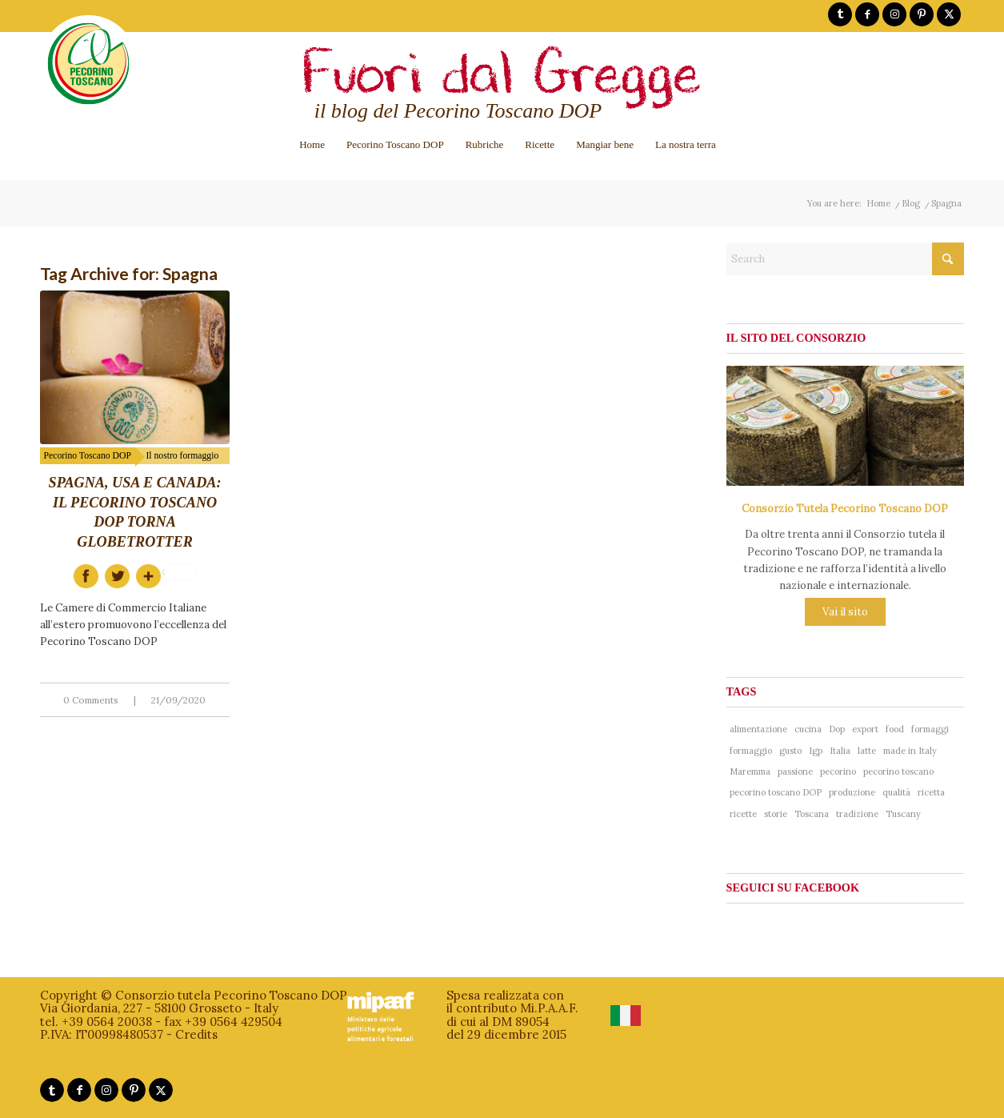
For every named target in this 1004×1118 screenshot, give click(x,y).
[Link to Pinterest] (922, 14)
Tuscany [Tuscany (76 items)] (903, 813)
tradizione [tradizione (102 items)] (857, 813)
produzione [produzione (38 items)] (852, 792)
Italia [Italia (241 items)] (840, 750)
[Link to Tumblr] (840, 14)
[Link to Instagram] (894, 14)
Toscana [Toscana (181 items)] (811, 813)
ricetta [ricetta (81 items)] (931, 792)
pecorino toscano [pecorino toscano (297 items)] (898, 771)
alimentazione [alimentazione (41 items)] (758, 729)
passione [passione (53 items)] (795, 771)
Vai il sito (845, 612)
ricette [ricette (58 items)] (743, 813)
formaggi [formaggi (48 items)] (930, 729)
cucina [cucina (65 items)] (808, 729)
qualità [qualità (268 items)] (896, 792)
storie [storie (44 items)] (775, 813)
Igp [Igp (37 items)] (815, 750)
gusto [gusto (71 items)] (790, 750)
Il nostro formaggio (182, 456)
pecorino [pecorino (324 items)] (838, 771)
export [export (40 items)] (865, 729)
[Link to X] (949, 14)
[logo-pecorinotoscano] (88, 75)
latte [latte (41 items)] (867, 750)
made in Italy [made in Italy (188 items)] (910, 750)
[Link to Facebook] (867, 14)
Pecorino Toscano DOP (87, 456)
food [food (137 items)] (895, 729)
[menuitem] (312, 144)
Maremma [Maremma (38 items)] (750, 771)
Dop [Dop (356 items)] (837, 729)
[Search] (845, 258)
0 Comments (90, 700)
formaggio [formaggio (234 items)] (751, 750)
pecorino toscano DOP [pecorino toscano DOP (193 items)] (776, 792)
